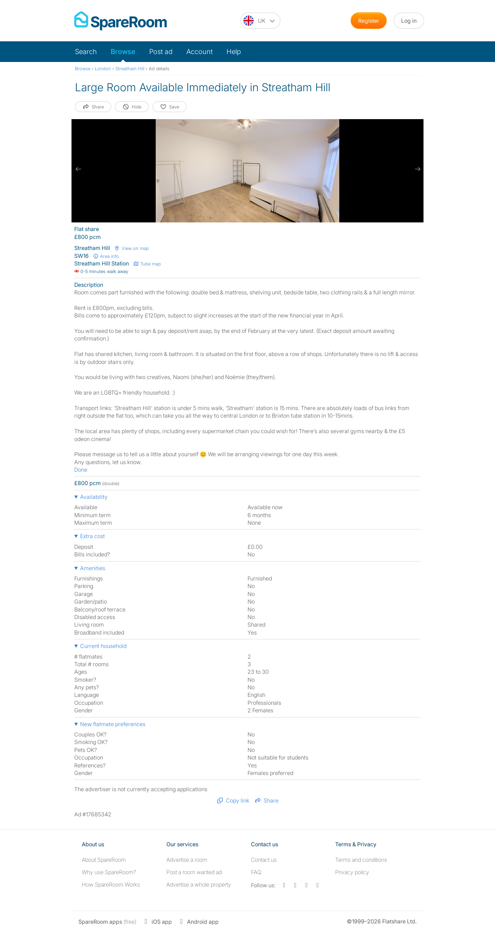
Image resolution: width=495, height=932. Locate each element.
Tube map (147, 263)
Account (199, 52)
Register (368, 20)
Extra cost (92, 536)
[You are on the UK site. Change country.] (260, 20)
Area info (106, 256)
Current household (103, 645)
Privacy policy (352, 872)
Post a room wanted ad (194, 872)
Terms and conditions (361, 859)
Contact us (264, 859)
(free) (107, 921)
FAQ (256, 872)
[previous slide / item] (78, 169)
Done (80, 469)
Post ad (161, 52)
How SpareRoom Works (111, 884)
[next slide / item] (417, 169)
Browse (123, 52)
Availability (94, 496)
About (104, 859)
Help (234, 52)
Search (86, 52)
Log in (409, 20)
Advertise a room (186, 859)
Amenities (92, 568)
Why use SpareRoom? (109, 872)
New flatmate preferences (112, 724)
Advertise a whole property (198, 884)
